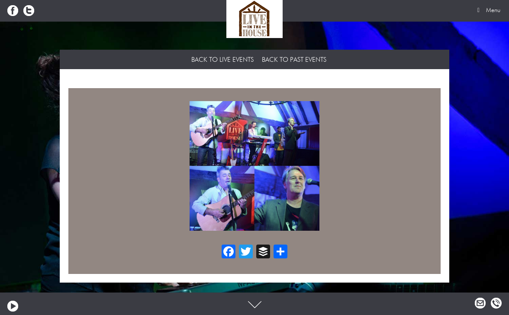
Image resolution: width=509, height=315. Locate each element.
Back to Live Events (222, 60)
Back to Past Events (294, 60)
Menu (487, 10)
